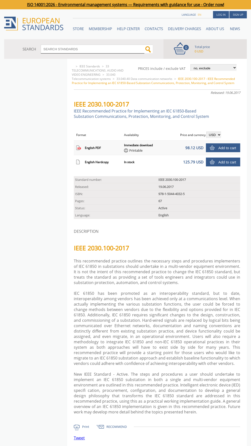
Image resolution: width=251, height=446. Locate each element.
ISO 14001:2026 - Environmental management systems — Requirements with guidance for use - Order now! (125, 4)
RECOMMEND (116, 426)
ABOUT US (215, 28)
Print (85, 426)
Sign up (238, 14)
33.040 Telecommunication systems (93, 77)
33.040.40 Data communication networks (144, 79)
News (235, 28)
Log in (221, 14)
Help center (128, 28)
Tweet (79, 438)
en (199, 14)
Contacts (154, 28)
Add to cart (227, 148)
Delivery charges (184, 28)
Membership (100, 28)
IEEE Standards (89, 66)
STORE (78, 28)
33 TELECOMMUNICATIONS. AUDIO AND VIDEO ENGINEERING (98, 70)
